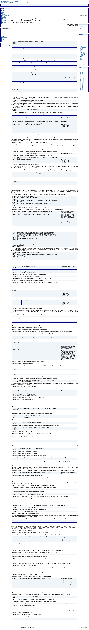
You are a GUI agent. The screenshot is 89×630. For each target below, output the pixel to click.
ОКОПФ (2, 35)
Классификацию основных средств (42, 18)
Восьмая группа (19, 599)
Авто (2, 24)
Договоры (3, 14)
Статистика (82, 52)
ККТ (2, 25)
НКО (80, 58)
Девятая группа (19, 608)
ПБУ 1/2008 (82, 68)
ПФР (80, 61)
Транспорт (81, 48)
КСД (2, 40)
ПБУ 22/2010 (82, 89)
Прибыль (81, 31)
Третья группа (19, 149)
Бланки (2, 13)
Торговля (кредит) (83, 44)
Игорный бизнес (83, 53)
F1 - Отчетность (4, 10)
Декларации (82, 36)
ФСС (81, 29)
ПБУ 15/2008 (82, 82)
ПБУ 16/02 (81, 83)
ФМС (81, 62)
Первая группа (19, 37)
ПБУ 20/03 (81, 87)
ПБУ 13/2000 (82, 80)
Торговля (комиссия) (83, 43)
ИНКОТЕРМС (4, 37)
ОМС (81, 57)
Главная (3, 4)
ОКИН (2, 38)
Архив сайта (3, 19)
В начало (44, 624)
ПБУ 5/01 (81, 72)
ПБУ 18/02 (81, 85)
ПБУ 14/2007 (82, 81)
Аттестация (82, 60)
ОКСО (2, 41)
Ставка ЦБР (9, 2)
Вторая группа (19, 85)
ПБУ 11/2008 (82, 78)
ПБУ (2, 21)
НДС (80, 32)
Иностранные (82, 63)
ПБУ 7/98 (81, 74)
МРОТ (2, 2)
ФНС (81, 56)
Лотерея (81, 55)
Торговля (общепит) (83, 45)
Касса (81, 40)
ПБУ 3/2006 (82, 70)
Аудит (81, 59)
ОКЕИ (2, 33)
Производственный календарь (26, 2)
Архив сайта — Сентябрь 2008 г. (12, 4)
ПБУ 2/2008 (82, 69)
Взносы (81, 28)
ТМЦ (81, 46)
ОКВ (2, 32)
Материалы (82, 49)
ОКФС (2, 34)
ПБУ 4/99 (81, 71)
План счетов (3, 22)
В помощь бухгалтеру (9, 1)
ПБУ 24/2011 (82, 91)
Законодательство (4, 9)
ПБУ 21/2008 (82, 88)
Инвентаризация (83, 47)
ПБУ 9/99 (81, 76)
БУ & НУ (3, 16)
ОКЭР (2, 39)
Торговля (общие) (83, 42)
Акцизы (81, 26)
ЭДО (2, 26)
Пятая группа (19, 376)
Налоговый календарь (17, 2)
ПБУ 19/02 (81, 86)
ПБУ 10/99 (81, 77)
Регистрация (82, 38)
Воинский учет (82, 64)
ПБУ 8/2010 (82, 75)
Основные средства (83, 54)
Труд (80, 37)
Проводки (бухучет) (5, 15)
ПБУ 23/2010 (82, 90)
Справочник (3, 17)
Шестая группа (19, 485)
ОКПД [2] (3, 31)
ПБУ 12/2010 (82, 79)
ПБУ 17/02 (81, 84)
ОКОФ (2, 36)
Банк (80, 50)
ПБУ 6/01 (81, 73)
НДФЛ (81, 27)
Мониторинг (3, 20)
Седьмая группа (19, 558)
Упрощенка (3, 11)
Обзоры (2, 12)
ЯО (2, 23)
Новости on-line (4, 18)
